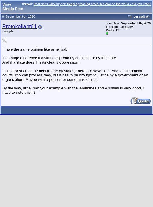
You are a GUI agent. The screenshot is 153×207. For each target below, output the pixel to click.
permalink (140, 16)
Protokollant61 (19, 26)
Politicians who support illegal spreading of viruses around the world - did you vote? (92, 4)
